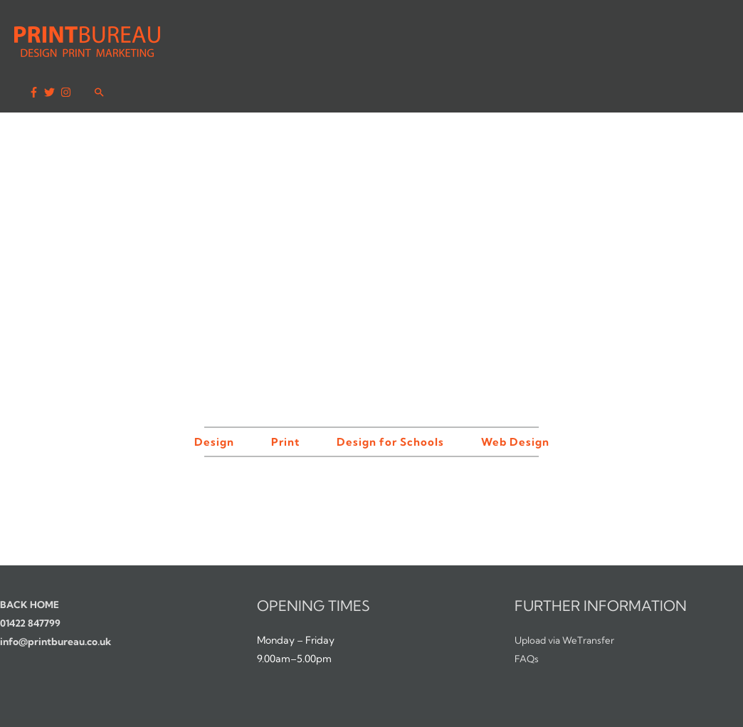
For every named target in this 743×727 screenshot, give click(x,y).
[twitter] (653, 36)
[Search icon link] (702, 34)
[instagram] (670, 36)
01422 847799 (31, 583)
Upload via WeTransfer (568, 601)
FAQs (527, 619)
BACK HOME (30, 565)
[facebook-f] (638, 36)
